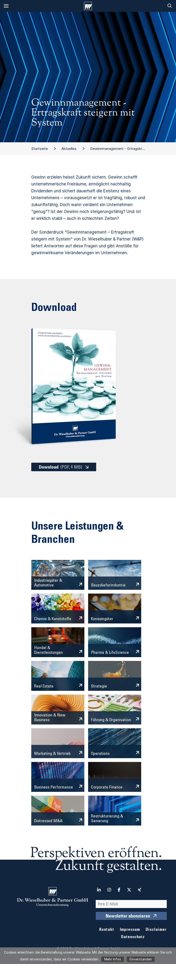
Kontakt (106, 930)
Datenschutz (133, 937)
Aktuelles (69, 148)
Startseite (39, 148)
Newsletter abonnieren (128, 916)
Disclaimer (156, 930)
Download (60, 467)
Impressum (130, 930)
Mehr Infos (112, 959)
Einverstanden (141, 959)
